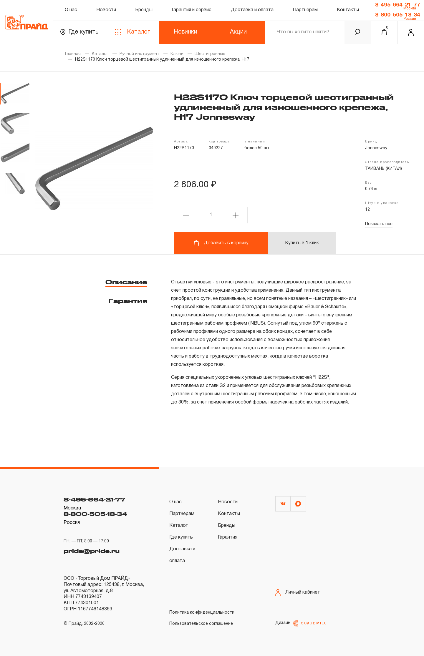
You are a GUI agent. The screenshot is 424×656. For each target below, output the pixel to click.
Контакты (348, 10)
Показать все (378, 224)
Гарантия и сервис (191, 10)
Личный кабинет (297, 592)
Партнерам (305, 10)
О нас (71, 10)
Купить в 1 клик (302, 243)
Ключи (176, 54)
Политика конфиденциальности (201, 613)
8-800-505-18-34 (397, 15)
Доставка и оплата (252, 10)
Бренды (144, 10)
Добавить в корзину (221, 243)
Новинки (185, 32)
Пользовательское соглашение (201, 624)
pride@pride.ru (92, 549)
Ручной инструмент (139, 54)
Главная (73, 54)
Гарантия (127, 300)
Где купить (79, 32)
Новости (106, 10)
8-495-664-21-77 (397, 5)
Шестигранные (210, 54)
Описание (126, 281)
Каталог (132, 32)
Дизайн (300, 623)
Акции (238, 32)
